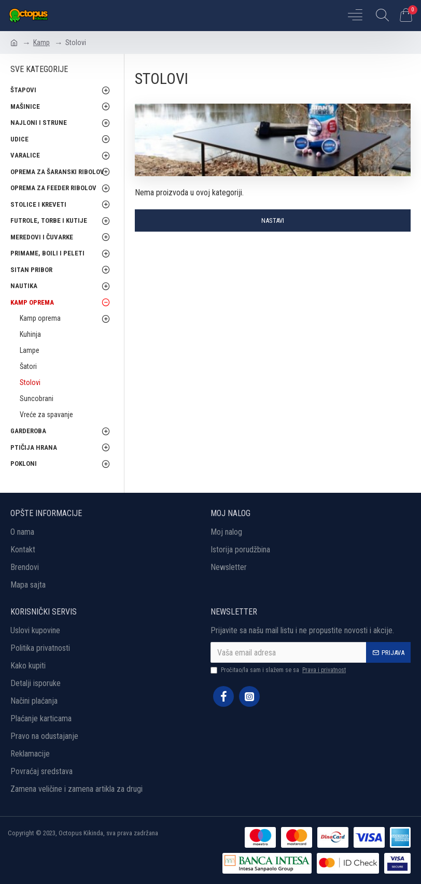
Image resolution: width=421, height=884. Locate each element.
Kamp (41, 42)
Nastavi (272, 220)
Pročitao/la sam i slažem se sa (278, 670)
